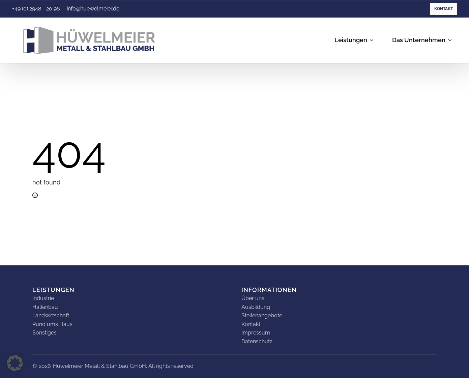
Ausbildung (255, 307)
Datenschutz (256, 341)
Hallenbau (45, 307)
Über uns (252, 298)
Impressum (255, 332)
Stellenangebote (261, 315)
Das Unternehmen (418, 39)
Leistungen (350, 39)
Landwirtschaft (50, 315)
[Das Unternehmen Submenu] (451, 40)
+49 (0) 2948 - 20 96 (36, 8)
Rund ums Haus (52, 324)
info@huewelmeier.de (93, 8)
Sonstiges (44, 332)
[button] (15, 363)
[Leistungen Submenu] (373, 40)
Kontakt (443, 8)
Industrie (43, 298)
